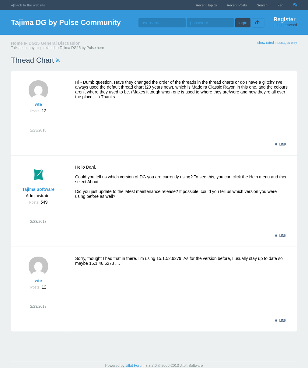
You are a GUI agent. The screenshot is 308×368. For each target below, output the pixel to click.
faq (280, 5)
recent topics (206, 5)
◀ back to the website (28, 5)
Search (262, 5)
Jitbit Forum (135, 365)
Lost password (285, 25)
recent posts (237, 5)
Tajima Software (38, 189)
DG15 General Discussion (55, 43)
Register (285, 19)
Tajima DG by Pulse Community (66, 22)
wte (38, 104)
